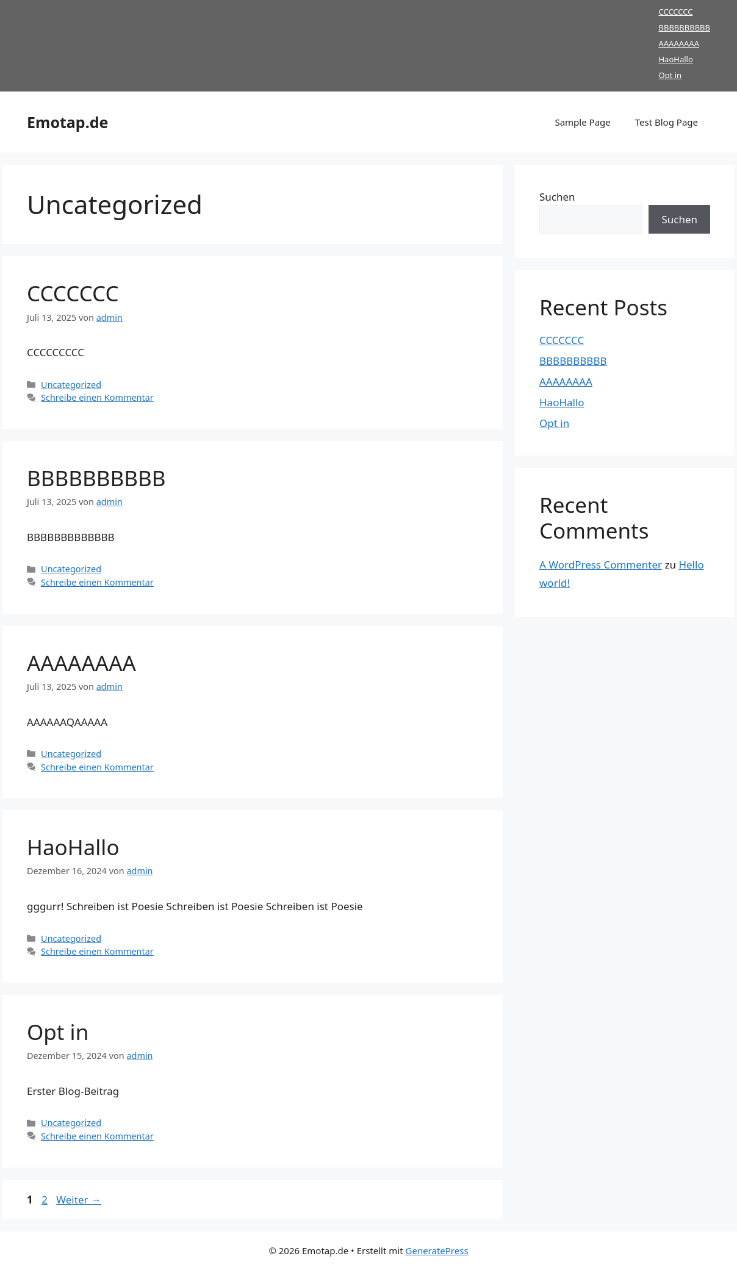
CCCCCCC (675, 11)
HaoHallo (675, 59)
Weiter (78, 1200)
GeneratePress (437, 1250)
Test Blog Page (666, 122)
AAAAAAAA (678, 43)
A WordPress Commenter (600, 565)
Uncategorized (71, 384)
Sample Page (582, 122)
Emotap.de (67, 122)
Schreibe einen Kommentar (97, 397)
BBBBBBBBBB (684, 27)
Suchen (557, 197)
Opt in (669, 75)
